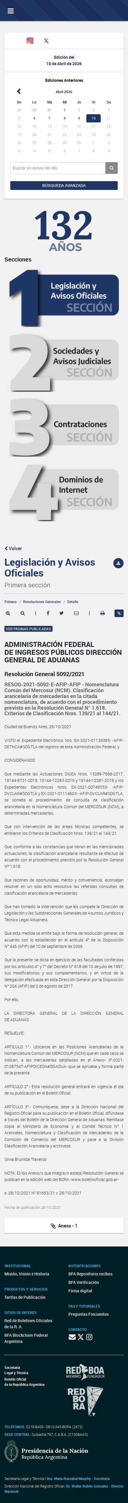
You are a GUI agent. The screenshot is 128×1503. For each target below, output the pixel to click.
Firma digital (80, 1291)
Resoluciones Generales (42, 601)
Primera (10, 601)
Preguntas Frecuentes (88, 1314)
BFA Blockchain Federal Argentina (26, 1338)
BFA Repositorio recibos (90, 1274)
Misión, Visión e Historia (26, 1274)
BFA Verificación (83, 1282)
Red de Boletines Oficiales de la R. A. (28, 1323)
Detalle (72, 601)
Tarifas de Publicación (25, 1297)
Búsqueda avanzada (64, 185)
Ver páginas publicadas (28, 628)
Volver (13, 548)
